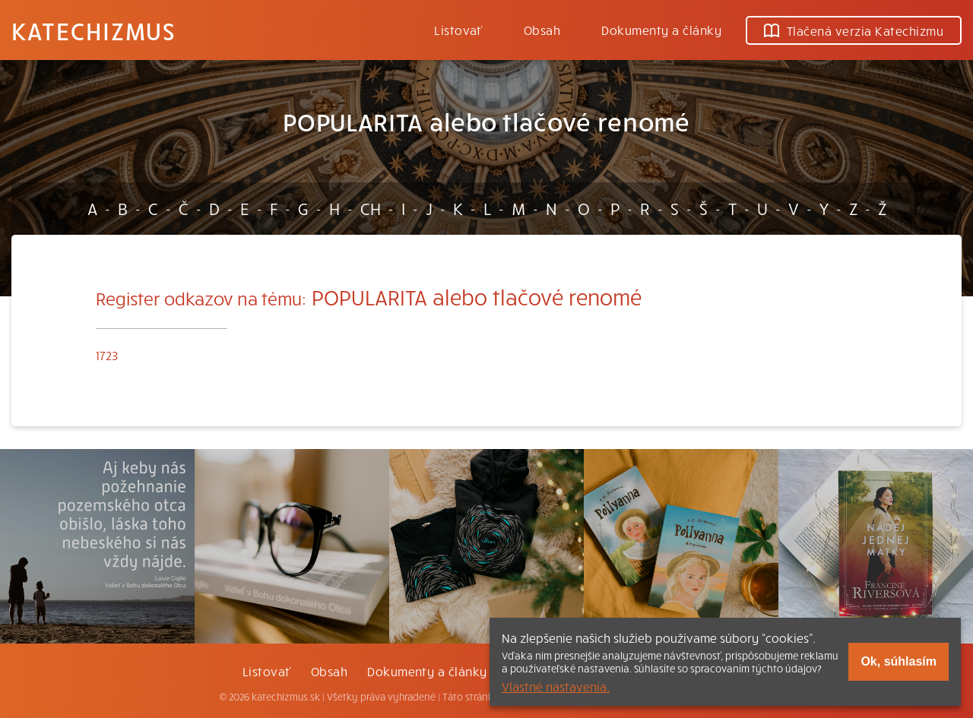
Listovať (458, 29)
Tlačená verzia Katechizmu (853, 30)
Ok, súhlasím (898, 661)
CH (370, 208)
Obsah (542, 29)
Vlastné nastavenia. (556, 686)
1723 (107, 354)
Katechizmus (93, 30)
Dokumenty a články (661, 29)
